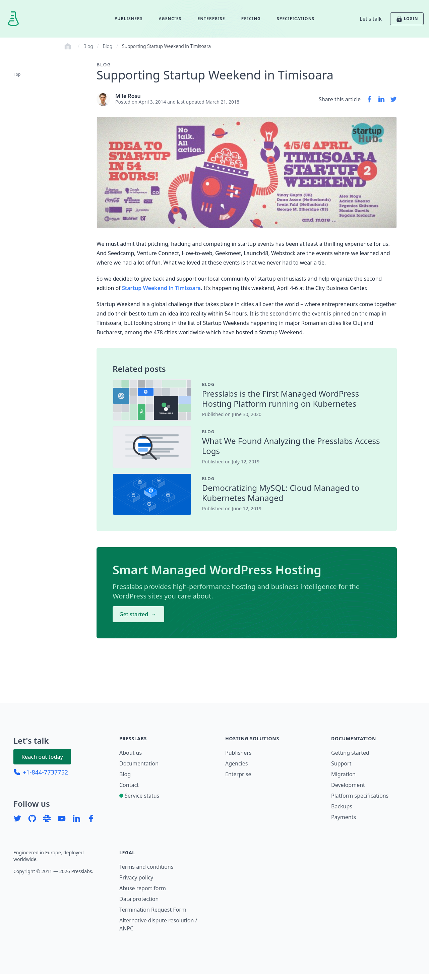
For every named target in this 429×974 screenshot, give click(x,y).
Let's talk (371, 18)
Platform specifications (359, 795)
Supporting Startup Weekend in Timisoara (166, 46)
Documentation (139, 763)
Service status (139, 795)
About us (130, 752)
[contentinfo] (291, 384)
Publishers (129, 18)
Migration (343, 774)
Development (348, 785)
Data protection (139, 899)
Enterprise (211, 18)
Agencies (170, 18)
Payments (343, 817)
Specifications (295, 18)
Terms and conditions (146, 866)
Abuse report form (142, 888)
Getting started (350, 752)
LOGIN (407, 18)
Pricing (251, 18)
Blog (88, 46)
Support (341, 763)
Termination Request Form (152, 909)
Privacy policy (136, 877)
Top (17, 74)
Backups (341, 806)
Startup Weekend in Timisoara (161, 288)
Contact (129, 785)
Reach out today (42, 756)
